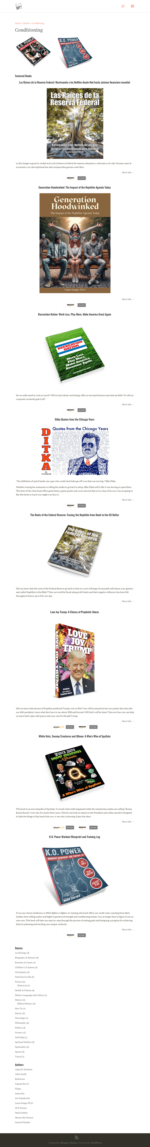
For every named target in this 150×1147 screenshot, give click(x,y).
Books (26, 23)
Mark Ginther (21, 1112)
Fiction (18, 981)
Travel (18, 1056)
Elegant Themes (69, 1142)
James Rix (19, 1093)
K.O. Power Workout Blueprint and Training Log (74, 837)
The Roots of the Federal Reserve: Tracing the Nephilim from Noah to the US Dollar (74, 515)
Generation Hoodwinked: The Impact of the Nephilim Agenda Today (75, 187)
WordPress (96, 1142)
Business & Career (24, 962)
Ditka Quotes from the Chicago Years (74, 419)
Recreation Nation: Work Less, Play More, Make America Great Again (74, 314)
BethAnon (20, 1078)
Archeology (20, 952)
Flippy (18, 1088)
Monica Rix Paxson (24, 1117)
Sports (18, 1051)
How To (18, 1008)
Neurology (20, 1017)
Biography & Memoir (25, 957)
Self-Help (19, 1037)
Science (19, 1032)
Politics (18, 1027)
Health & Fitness (23, 990)
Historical (22, 985)
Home (18, 23)
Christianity (20, 972)
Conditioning (38, 23)
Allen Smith (20, 1074)
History (18, 999)
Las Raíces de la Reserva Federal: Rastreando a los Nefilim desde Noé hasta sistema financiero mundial (74, 82)
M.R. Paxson (21, 1107)
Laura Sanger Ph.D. (24, 1103)
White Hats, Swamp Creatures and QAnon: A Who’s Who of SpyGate (75, 736)
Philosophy (20, 1022)
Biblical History (24, 1003)
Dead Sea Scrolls (23, 976)
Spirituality (20, 1046)
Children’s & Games (24, 967)
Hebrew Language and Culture (29, 995)
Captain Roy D (22, 1083)
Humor (18, 1013)
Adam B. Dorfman (23, 1069)
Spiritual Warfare (23, 1042)
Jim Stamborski (22, 1098)
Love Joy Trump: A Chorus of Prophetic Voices (74, 612)
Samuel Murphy (22, 1122)
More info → (128, 172)
